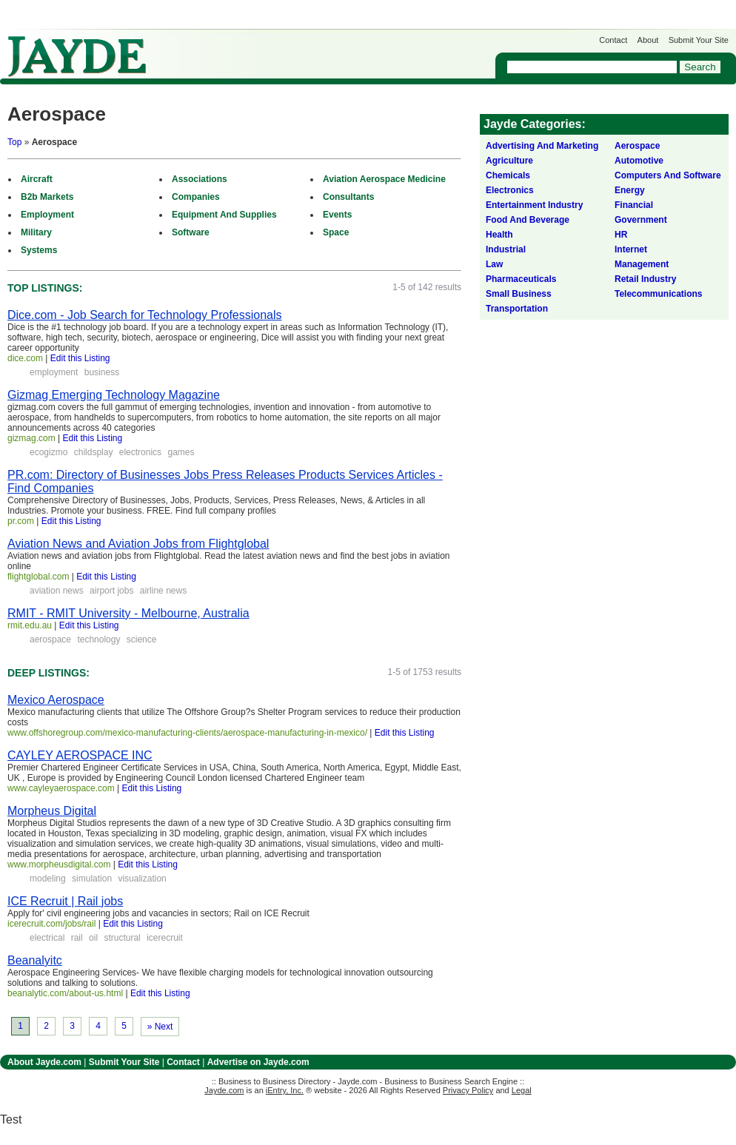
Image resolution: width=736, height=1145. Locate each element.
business (101, 372)
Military (36, 232)
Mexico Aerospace (55, 700)
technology (98, 639)
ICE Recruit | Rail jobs (65, 901)
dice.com (25, 358)
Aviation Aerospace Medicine (384, 179)
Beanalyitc (34, 960)
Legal (522, 1090)
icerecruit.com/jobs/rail (51, 924)
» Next (160, 1026)
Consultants (348, 197)
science (142, 639)
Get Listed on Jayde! (252, 49)
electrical (47, 938)
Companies (196, 197)
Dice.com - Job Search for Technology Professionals (144, 315)
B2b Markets (47, 197)
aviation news (57, 590)
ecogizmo (48, 452)
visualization (142, 878)
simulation (92, 878)
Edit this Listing (80, 358)
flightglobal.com (38, 576)
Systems (39, 250)
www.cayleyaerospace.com (61, 788)
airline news (163, 590)
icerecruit (165, 938)
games (180, 452)
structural (122, 938)
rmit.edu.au (29, 625)
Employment (47, 214)
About (648, 40)
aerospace (50, 639)
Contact (613, 40)
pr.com (20, 521)
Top (14, 142)
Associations (199, 179)
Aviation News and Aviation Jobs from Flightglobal (138, 543)
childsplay (93, 452)
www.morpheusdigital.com (58, 864)
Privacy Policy (468, 1090)
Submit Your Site (699, 40)
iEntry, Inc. (285, 1090)
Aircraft (37, 179)
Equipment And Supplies (224, 214)
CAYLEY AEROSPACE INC (80, 755)
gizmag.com (31, 438)
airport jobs (111, 590)
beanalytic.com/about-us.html (65, 993)
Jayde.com (77, 56)
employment (54, 372)
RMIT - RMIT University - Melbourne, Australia (128, 613)
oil (93, 938)
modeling (48, 878)
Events (337, 214)
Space (336, 232)
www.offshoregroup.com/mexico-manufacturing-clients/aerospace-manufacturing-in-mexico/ (187, 733)
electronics (140, 452)
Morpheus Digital (51, 811)
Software (191, 232)
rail (77, 938)
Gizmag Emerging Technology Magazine (113, 395)
